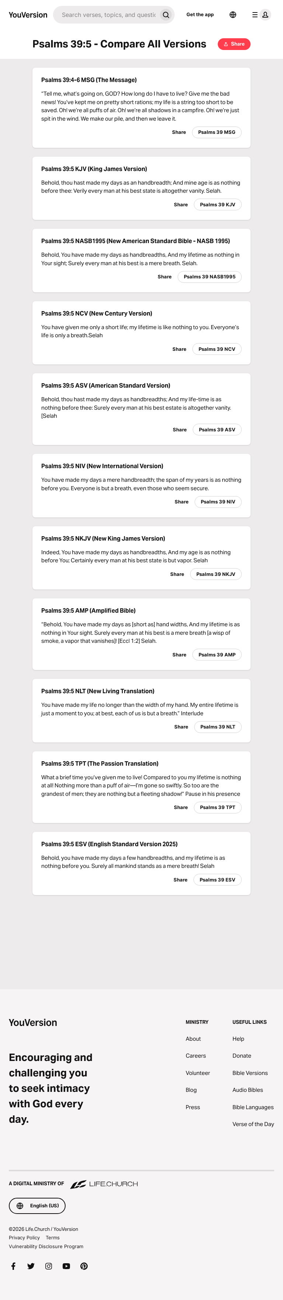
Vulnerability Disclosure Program (46, 1246)
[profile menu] (260, 14)
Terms (53, 1237)
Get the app (200, 14)
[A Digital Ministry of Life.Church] (141, 1180)
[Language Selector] (233, 14)
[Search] (105, 15)
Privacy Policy (24, 1237)
